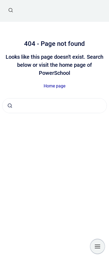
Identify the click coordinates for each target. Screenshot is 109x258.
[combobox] (54, 105)
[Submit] (10, 105)
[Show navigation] (97, 246)
